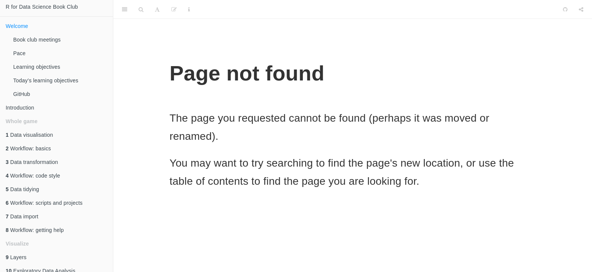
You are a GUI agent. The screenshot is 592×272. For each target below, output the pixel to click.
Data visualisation (29, 135)
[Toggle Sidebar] (124, 9)
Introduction (20, 108)
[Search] (141, 9)
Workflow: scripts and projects (44, 203)
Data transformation (32, 162)
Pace (19, 53)
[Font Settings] (157, 9)
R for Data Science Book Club (42, 7)
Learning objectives (36, 67)
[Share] (581, 9)
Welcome (17, 26)
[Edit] (174, 9)
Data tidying (22, 189)
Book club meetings (37, 40)
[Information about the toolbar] (189, 9)
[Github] (565, 9)
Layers (16, 257)
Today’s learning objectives (45, 80)
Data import (22, 216)
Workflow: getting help (35, 230)
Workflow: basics (28, 148)
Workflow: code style (33, 176)
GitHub (21, 94)
